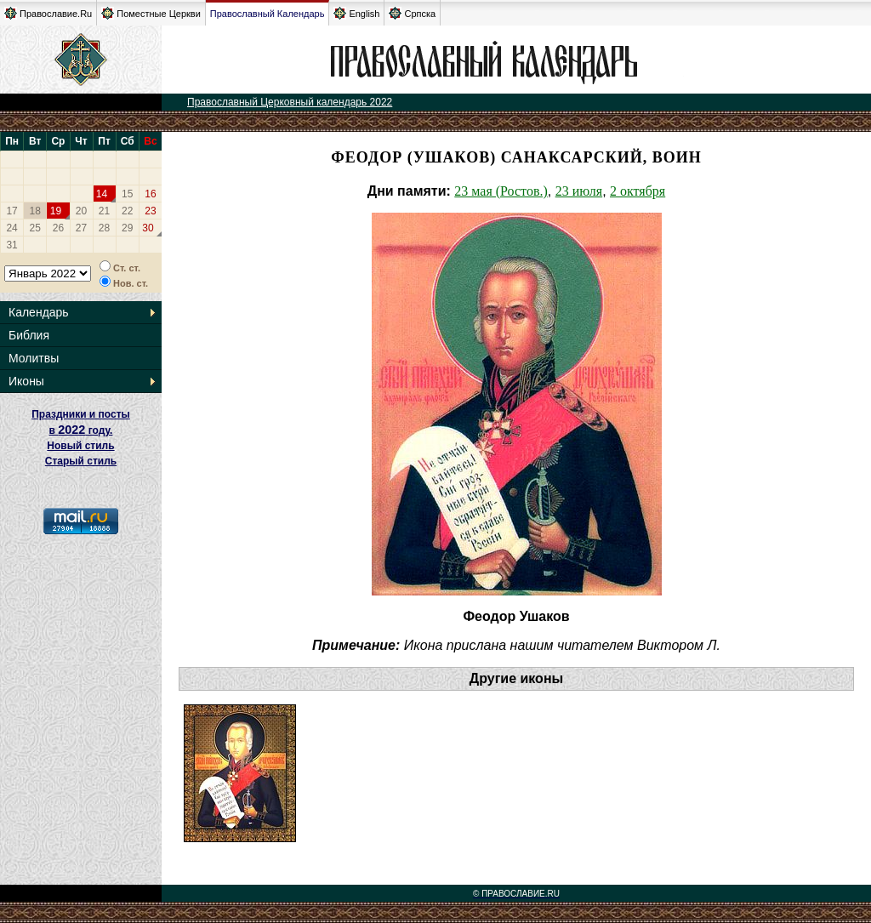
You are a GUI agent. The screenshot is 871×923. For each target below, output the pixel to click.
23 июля (578, 191)
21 (104, 211)
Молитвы (34, 358)
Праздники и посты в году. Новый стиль (80, 430)
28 (104, 228)
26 (58, 228)
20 (81, 211)
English (356, 13)
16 (150, 194)
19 (55, 211)
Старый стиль (81, 461)
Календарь (39, 312)
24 (11, 228)
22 (127, 211)
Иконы (26, 381)
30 (147, 228)
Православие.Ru (48, 13)
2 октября (637, 191)
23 (150, 211)
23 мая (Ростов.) (500, 191)
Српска (412, 13)
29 (127, 228)
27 (81, 228)
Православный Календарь (267, 14)
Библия (29, 335)
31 (11, 245)
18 (35, 211)
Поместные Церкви (151, 13)
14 (101, 194)
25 (35, 228)
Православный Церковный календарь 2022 (289, 102)
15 (127, 194)
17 (11, 211)
